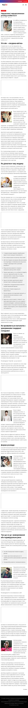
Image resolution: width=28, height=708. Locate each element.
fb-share (25, 689)
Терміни (3, 10)
